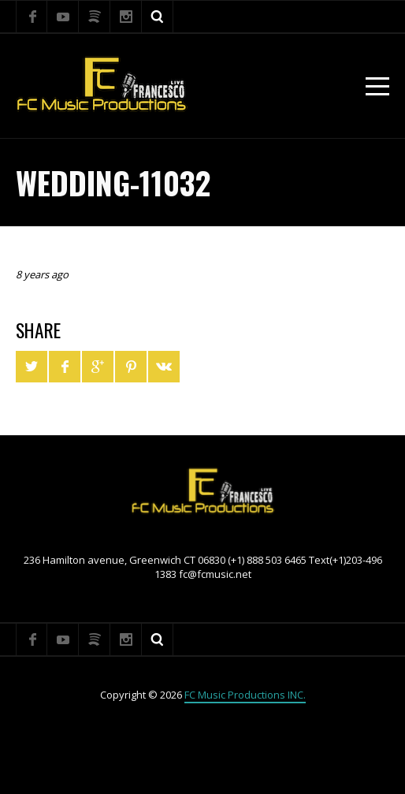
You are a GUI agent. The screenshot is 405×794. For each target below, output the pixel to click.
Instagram (126, 16)
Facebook (31, 16)
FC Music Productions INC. (245, 695)
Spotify (94, 16)
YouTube (63, 16)
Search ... (157, 16)
